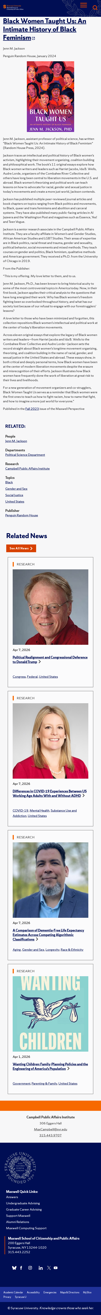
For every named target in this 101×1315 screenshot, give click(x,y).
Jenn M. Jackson (16, 441)
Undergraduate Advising (23, 1203)
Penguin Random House (21, 515)
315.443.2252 (19, 1252)
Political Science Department (25, 454)
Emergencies (50, 1292)
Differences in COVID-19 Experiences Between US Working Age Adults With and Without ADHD (50, 793)
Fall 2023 (32, 408)
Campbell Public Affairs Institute (27, 468)
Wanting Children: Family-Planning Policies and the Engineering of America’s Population (50, 1066)
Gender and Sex (16, 488)
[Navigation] (83, 8)
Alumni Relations (17, 1222)
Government (21, 1083)
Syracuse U (20, 1297)
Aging (17, 949)
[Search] (95, 8)
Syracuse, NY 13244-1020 (27, 1247)
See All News (21, 548)
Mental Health (39, 810)
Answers (12, 1197)
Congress (19, 676)
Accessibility (33, 1292)
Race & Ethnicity (72, 949)
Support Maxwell (18, 1215)
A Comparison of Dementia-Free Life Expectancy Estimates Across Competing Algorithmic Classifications (48, 935)
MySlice (87, 1292)
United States (14, 501)
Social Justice (14, 495)
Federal (32, 676)
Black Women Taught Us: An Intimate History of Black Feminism (44, 29)
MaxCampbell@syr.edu (50, 1129)
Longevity (52, 949)
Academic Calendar (13, 1292)
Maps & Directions (69, 1292)
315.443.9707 (50, 1135)
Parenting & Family (44, 1083)
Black (9, 482)
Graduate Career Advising (24, 1209)
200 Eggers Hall (19, 1243)
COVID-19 (20, 810)
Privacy (7, 1297)
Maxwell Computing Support (26, 1228)
